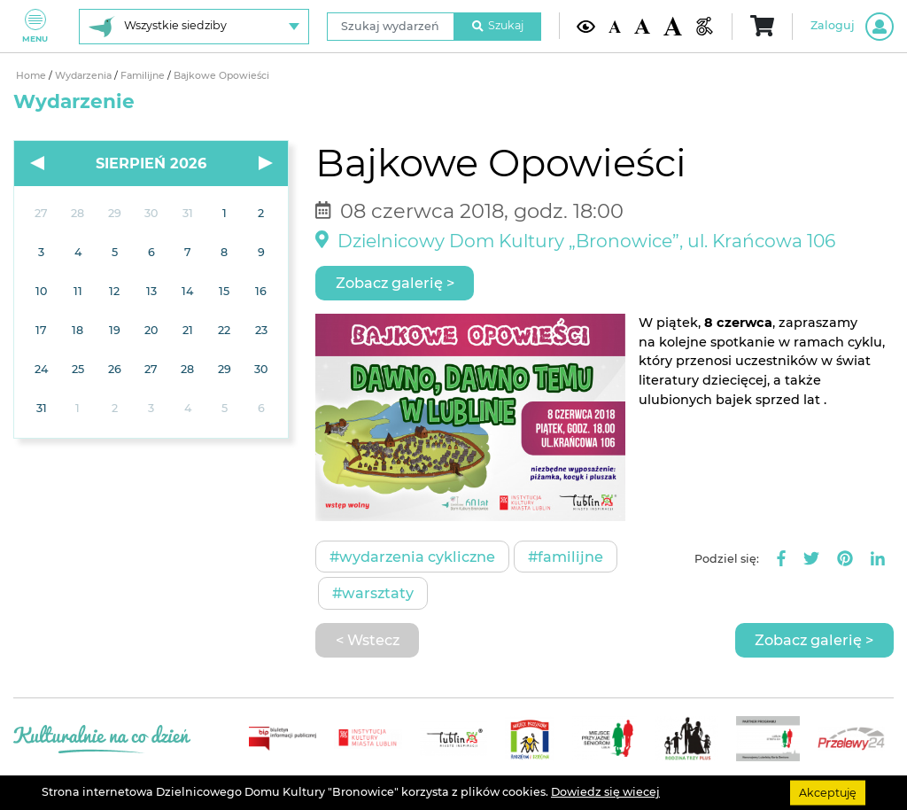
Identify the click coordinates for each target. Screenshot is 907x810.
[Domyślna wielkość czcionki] (615, 25)
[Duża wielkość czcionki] (672, 26)
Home (32, 76)
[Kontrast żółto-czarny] (586, 26)
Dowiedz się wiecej (605, 791)
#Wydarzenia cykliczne (412, 556)
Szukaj (497, 25)
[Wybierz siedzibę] (194, 26)
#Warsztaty (373, 593)
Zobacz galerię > (395, 283)
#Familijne (565, 556)
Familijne (143, 76)
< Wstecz (367, 640)
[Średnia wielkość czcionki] (641, 26)
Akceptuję (828, 791)
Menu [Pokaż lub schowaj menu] (35, 26)
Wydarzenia (84, 76)
